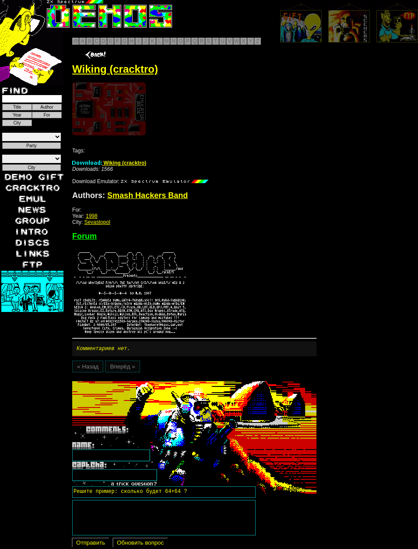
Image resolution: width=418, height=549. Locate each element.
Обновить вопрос (140, 544)
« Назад (87, 368)
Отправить (90, 544)
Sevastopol (97, 222)
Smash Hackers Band (147, 195)
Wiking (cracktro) (109, 163)
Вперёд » (122, 368)
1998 (92, 216)
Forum (84, 236)
